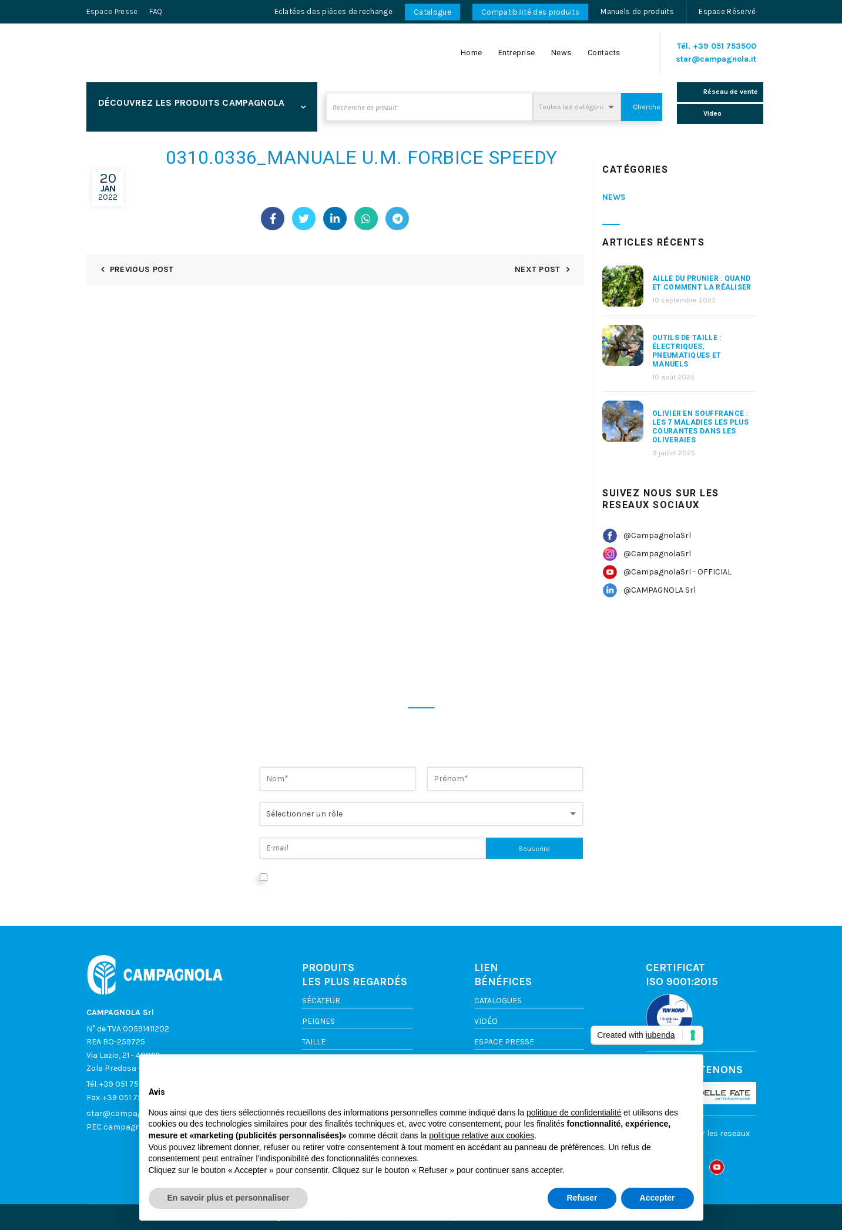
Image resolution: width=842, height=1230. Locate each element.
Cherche (646, 107)
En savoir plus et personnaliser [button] (228, 1197)
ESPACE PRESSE (504, 1042)
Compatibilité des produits (530, 12)
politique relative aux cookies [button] (481, 1135)
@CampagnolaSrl (657, 535)
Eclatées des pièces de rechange (333, 11)
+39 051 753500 (724, 46)
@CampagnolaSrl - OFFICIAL (677, 572)
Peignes (318, 1021)
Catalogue (432, 12)
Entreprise (516, 52)
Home (471, 52)
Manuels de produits (637, 11)
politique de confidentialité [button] (573, 1112)
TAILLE (314, 1042)
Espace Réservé (727, 11)
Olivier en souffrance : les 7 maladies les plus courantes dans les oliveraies (700, 426)
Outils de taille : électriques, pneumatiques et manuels (687, 351)
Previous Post (142, 269)
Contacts (604, 52)
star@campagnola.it (716, 59)
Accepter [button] (657, 1197)
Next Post (538, 269)
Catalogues (498, 1001)
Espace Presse (112, 11)
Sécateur (321, 1001)
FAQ (155, 11)
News (561, 52)
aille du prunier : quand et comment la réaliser (702, 282)
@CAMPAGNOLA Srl (659, 590)
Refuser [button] (581, 1197)
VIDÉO (486, 1021)
